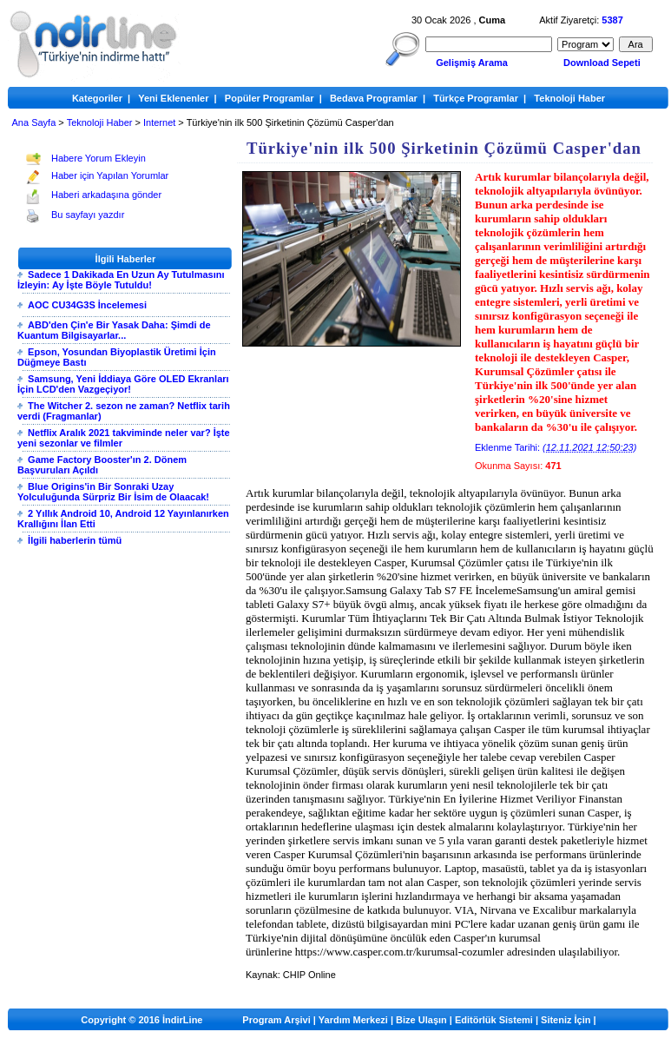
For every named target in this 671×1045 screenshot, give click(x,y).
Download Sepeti (602, 62)
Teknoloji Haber (100, 122)
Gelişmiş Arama (472, 62)
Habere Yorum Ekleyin (98, 158)
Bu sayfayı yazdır (87, 214)
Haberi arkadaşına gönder (106, 194)
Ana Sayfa (34, 122)
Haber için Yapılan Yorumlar (109, 175)
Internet (159, 122)
